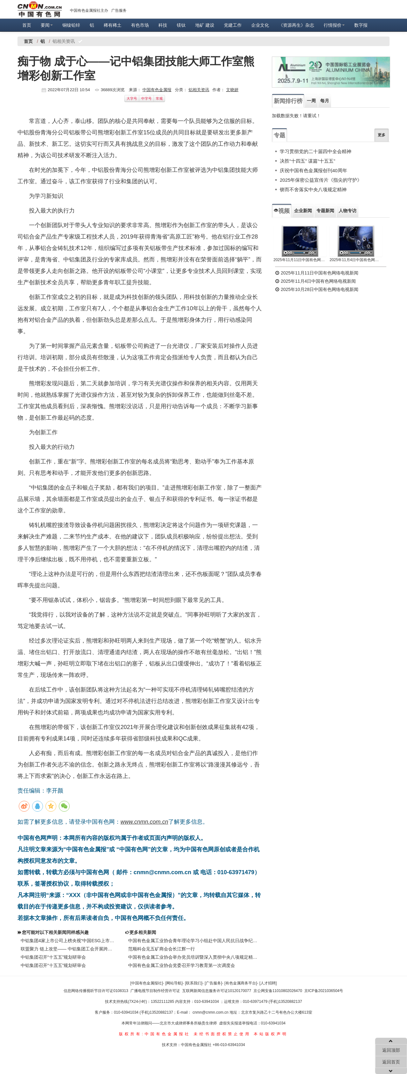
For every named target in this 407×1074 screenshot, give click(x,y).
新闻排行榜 (288, 101)
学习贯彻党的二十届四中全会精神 (315, 151)
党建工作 (233, 25)
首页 (26, 25)
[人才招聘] (268, 983)
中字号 (146, 98)
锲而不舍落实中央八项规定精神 (313, 189)
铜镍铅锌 (71, 25)
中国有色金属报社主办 (89, 10)
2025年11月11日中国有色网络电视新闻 (300, 260)
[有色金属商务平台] (240, 983)
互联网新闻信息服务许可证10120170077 (216, 991)
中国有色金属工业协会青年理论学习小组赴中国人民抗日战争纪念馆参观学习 (194, 940)
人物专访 (347, 210)
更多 (381, 135)
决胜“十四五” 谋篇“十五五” (307, 161)
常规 (159, 98)
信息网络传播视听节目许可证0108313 (96, 991)
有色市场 (140, 25)
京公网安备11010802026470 (277, 991)
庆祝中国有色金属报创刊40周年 (313, 170)
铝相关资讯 (199, 89)
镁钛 (181, 25)
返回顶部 (391, 1050)
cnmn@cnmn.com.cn (211, 1012)
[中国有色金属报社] (146, 983)
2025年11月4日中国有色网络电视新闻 (356, 260)
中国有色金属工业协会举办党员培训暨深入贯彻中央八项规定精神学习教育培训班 (194, 957)
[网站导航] (174, 983)
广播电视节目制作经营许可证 (155, 991)
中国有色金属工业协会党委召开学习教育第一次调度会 (181, 965)
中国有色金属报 (156, 89)
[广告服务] (213, 983)
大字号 (132, 98)
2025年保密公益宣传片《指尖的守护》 (321, 180)
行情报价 (334, 25)
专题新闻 (325, 210)
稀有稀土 (112, 25)
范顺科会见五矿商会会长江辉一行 (161, 948)
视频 (282, 211)
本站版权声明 (271, 1034)
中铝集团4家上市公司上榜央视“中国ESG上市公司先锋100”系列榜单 (68, 940)
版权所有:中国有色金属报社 (154, 1034)
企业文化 (260, 25)
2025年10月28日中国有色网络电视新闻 (316, 289)
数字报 (361, 25)
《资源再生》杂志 (296, 25)
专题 (279, 135)
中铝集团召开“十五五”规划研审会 (53, 957)
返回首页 (391, 1061)
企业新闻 (303, 210)
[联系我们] (194, 983)
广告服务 (119, 10)
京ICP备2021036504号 (323, 991)
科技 (162, 25)
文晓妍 (232, 89)
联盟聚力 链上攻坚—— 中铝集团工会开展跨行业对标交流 (68, 948)
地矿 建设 (204, 25)
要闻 (47, 25)
